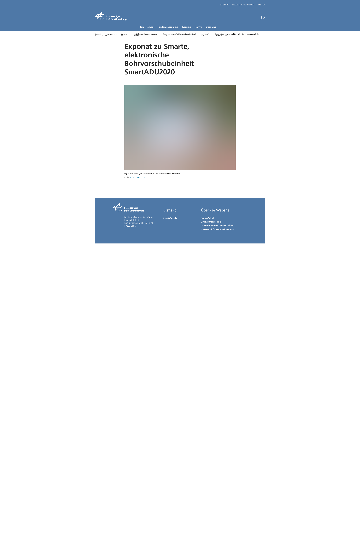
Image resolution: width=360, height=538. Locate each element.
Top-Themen (146, 26)
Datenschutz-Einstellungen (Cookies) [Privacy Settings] (217, 225)
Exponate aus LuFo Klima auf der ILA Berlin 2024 (180, 35)
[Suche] (262, 18)
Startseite (98, 35)
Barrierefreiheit (247, 4)
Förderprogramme (168, 26)
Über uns (211, 26)
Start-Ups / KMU (205, 35)
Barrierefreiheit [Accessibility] (207, 218)
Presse (235, 4)
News (199, 26)
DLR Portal (224, 4)
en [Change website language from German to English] (264, 4)
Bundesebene (125, 35)
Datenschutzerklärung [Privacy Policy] (211, 222)
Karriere (186, 26)
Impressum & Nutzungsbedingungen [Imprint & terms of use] (217, 229)
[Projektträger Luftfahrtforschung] (111, 16)
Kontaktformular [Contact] (170, 218)
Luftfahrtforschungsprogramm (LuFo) (145, 35)
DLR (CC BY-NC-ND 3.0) (138, 177)
